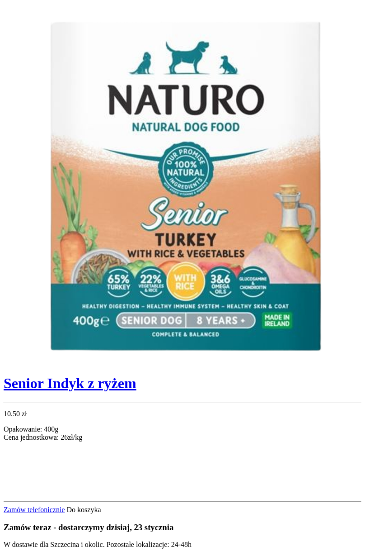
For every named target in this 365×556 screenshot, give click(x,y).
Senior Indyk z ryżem (70, 383)
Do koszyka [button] (84, 509)
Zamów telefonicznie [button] (34, 509)
